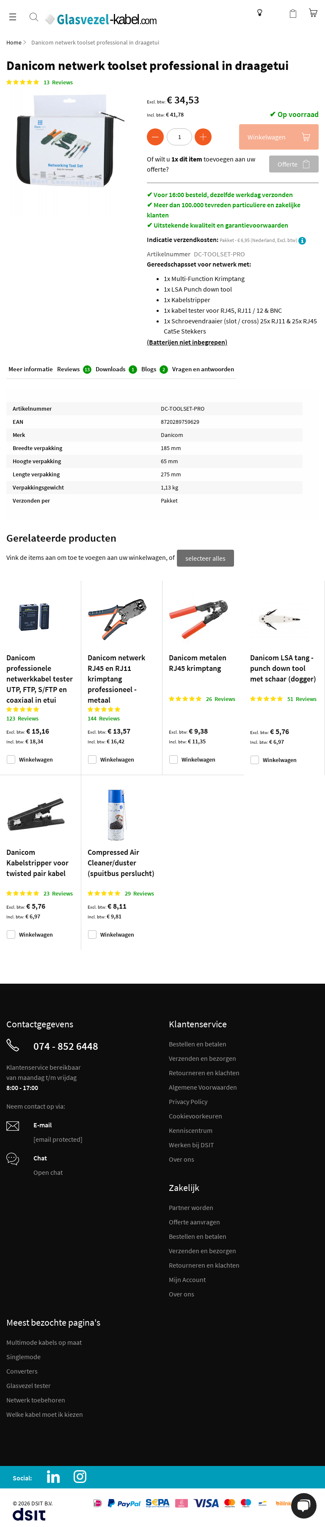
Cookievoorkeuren (195, 1113)
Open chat (48, 1169)
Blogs (154, 370)
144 (104, 716)
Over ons (181, 1156)
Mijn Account (187, 1277)
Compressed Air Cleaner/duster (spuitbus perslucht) (121, 860)
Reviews (74, 370)
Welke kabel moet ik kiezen (44, 1411)
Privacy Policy (188, 1099)
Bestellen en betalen (197, 1041)
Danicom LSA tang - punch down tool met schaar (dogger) (283, 665)
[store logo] (107, 14)
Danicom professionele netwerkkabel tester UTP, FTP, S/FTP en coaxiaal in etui (39, 676)
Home (14, 42)
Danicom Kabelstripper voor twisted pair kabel (37, 860)
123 (22, 716)
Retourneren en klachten (204, 1070)
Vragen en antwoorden (203, 370)
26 (220, 696)
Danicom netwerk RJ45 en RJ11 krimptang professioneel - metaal (116, 676)
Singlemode (23, 1354)
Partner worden (191, 1205)
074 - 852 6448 (65, 1043)
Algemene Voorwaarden (203, 1084)
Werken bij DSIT (191, 1142)
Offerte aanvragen (194, 1219)
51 (302, 696)
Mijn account (276, 12)
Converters (22, 1368)
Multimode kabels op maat (44, 1339)
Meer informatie (30, 370)
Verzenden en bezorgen (202, 1055)
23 (58, 891)
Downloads (116, 370)
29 (139, 891)
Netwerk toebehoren (35, 1397)
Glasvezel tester (28, 1383)
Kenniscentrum (257, 12)
